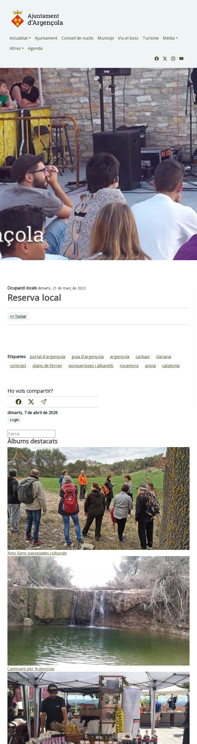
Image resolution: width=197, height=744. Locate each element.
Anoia (150, 365)
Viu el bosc (128, 38)
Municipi (105, 38)
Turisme (151, 38)
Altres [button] (15, 48)
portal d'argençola (47, 356)
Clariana (163, 356)
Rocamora (129, 365)
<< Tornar (18, 316)
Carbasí (143, 356)
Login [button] (14, 419)
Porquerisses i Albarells (90, 365)
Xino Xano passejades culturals (37, 553)
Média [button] (169, 38)
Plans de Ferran (47, 365)
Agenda (35, 48)
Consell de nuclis (77, 38)
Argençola (119, 356)
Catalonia (171, 365)
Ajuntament (46, 38)
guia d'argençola (88, 356)
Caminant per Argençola (30, 669)
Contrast (18, 365)
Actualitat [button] (18, 38)
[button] (43, 402)
